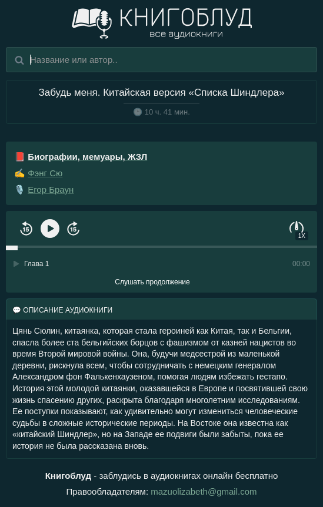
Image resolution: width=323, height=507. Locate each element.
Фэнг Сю (45, 173)
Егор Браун (51, 189)
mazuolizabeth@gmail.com (204, 491)
